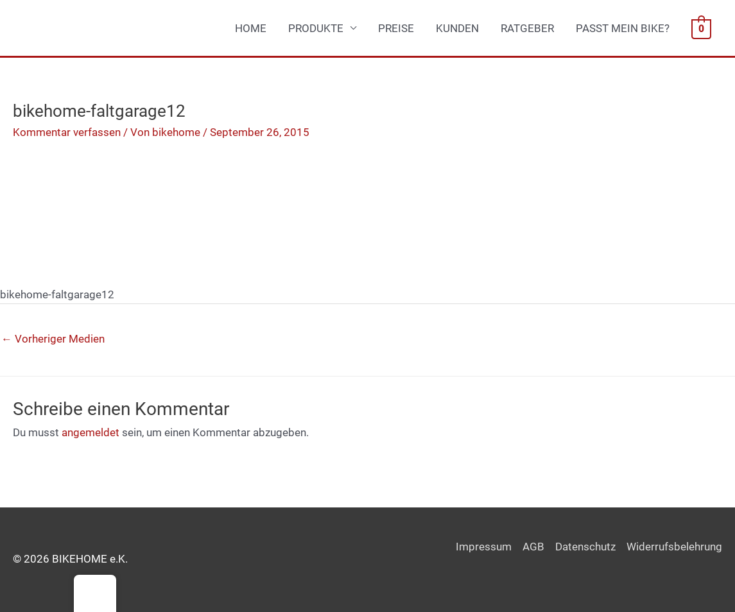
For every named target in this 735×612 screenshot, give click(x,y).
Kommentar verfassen (67, 132)
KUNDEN (457, 28)
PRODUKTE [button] (315, 28)
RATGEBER (527, 28)
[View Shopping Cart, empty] (701, 28)
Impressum (484, 546)
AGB (533, 546)
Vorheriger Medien (53, 338)
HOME (250, 28)
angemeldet (90, 432)
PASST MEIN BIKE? (623, 28)
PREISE (396, 28)
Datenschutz (585, 546)
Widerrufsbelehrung (674, 546)
